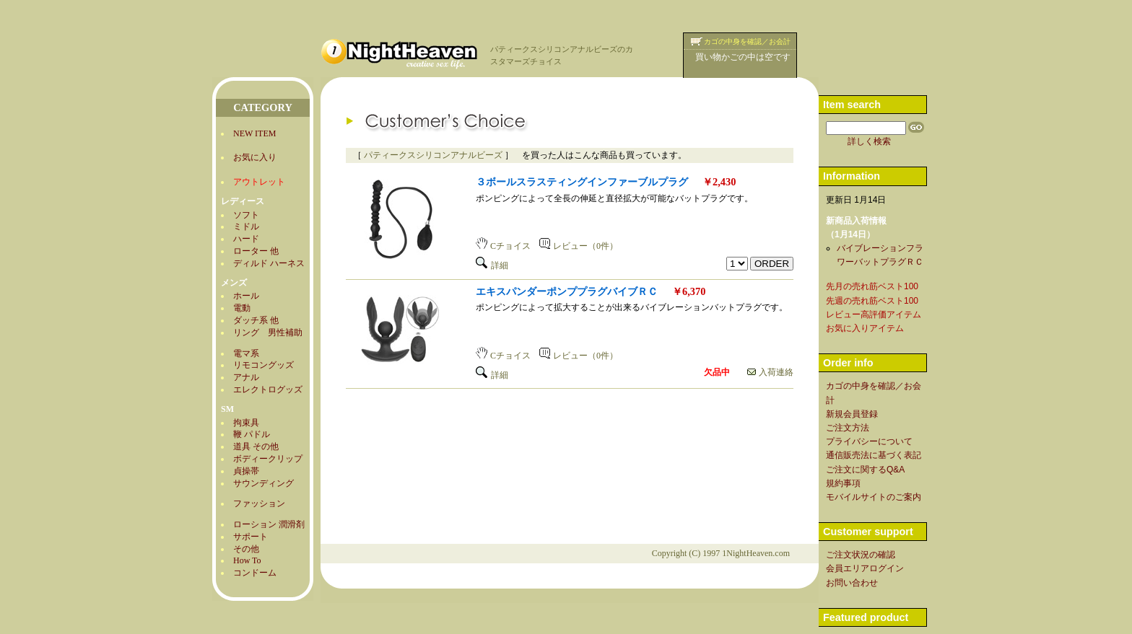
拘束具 (246, 423)
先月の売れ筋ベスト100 (872, 286)
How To (247, 560)
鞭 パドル (251, 434)
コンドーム (255, 573)
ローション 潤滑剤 (269, 524)
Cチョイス (503, 246)
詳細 (492, 265)
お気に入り (255, 157)
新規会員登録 (852, 414)
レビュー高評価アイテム (873, 314)
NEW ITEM (254, 133)
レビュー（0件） (578, 246)
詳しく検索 (869, 141)
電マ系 (246, 353)
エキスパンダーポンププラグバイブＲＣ (567, 291)
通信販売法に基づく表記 (873, 455)
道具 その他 (256, 446)
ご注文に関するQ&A (865, 470)
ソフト (246, 215)
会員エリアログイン (865, 568)
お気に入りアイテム (865, 328)
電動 (242, 308)
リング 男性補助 (267, 332)
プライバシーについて (869, 441)
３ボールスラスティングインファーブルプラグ (582, 182)
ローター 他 (256, 251)
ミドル (246, 226)
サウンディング (263, 483)
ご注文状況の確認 (860, 555)
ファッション (259, 503)
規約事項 (843, 483)
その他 (246, 549)
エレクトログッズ (267, 389)
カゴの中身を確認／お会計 (747, 41)
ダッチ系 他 (256, 320)
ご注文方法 (847, 428)
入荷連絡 (770, 372)
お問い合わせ (852, 583)
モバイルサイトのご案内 (873, 497)
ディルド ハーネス (269, 263)
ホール (246, 296)
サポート (250, 537)
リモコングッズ (263, 365)
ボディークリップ (267, 459)
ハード (246, 239)
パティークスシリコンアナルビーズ (433, 155)
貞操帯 (246, 471)
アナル (246, 377)
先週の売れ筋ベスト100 (872, 301)
